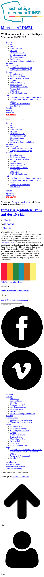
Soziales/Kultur (16, 85)
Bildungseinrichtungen (18, 76)
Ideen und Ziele (16, 49)
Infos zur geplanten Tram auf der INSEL (21, 212)
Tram (20, 282)
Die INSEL (14, 46)
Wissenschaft (15, 89)
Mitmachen (10, 112)
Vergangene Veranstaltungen (21, 70)
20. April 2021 (9, 224)
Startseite (9, 42)
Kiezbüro (7, 220)
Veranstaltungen (12, 66)
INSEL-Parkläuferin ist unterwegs (15, 291)
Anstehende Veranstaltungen (21, 68)
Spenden (11, 114)
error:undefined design (20, 477)
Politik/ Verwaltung (17, 83)
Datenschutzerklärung (14, 469)
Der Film (13, 51)
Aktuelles (9, 63)
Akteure (9, 72)
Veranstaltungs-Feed (13, 464)
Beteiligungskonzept (18, 55)
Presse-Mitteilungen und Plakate (22, 61)
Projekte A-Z (15, 106)
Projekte (9, 95)
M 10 (3, 282)
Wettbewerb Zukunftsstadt (20, 104)
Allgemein (26, 202)
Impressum (10, 110)
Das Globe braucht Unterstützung (14, 300)
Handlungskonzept (17, 57)
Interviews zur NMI (17, 53)
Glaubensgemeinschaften (19, 78)
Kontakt (9, 108)
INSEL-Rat (14, 91)
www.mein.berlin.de (8, 243)
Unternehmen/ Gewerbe (19, 87)
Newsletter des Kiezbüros (15, 466)
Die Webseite (15, 59)
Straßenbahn (13, 282)
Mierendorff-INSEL (17, 27)
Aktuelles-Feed (11, 462)
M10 (6, 282)
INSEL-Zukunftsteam (18, 93)
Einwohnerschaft (16, 74)
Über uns (9, 44)
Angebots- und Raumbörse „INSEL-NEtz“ (26, 97)
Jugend (13, 80)
